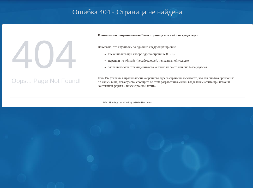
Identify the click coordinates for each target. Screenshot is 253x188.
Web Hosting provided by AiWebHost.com (127, 102)
